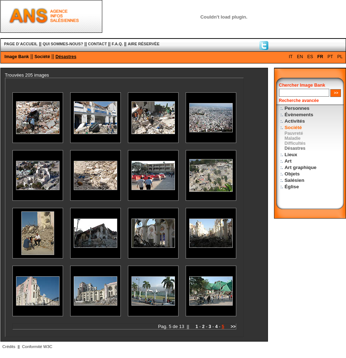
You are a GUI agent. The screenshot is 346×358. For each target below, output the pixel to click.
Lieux (291, 154)
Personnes (297, 108)
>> (233, 326)
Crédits (8, 346)
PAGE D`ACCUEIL (21, 44)
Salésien (294, 180)
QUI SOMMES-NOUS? (63, 44)
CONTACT (97, 44)
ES (310, 56)
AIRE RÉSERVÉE (143, 44)
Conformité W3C (37, 346)
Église (292, 186)
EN (300, 56)
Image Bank (17, 56)
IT (291, 56)
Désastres (66, 56)
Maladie (293, 138)
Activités (295, 121)
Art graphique (301, 167)
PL (340, 56)
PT (330, 56)
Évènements (299, 114)
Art (288, 161)
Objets (292, 174)
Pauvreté (294, 133)
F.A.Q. (117, 44)
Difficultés (295, 143)
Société (42, 56)
